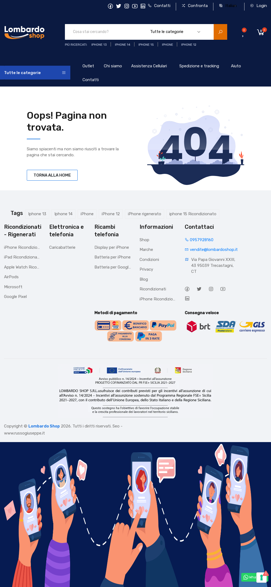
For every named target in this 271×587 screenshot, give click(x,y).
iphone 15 (146, 45)
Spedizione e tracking (199, 66)
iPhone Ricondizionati (22, 247)
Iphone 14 (63, 213)
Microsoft (13, 286)
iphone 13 (99, 45)
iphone (167, 45)
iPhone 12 (111, 213)
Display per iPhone (111, 247)
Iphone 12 (188, 45)
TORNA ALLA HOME (52, 175)
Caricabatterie (62, 247)
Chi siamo (113, 66)
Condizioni (149, 259)
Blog (144, 279)
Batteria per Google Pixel (112, 267)
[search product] (220, 32)
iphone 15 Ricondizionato (192, 213)
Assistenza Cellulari (149, 66)
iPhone (87, 213)
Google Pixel (15, 296)
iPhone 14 (122, 45)
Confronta (194, 5)
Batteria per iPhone (112, 257)
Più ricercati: (76, 45)
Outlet (88, 66)
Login (258, 5)
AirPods (11, 276)
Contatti (159, 5)
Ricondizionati (153, 289)
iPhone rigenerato (144, 213)
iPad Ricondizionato (22, 257)
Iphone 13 (37, 213)
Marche (146, 249)
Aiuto (236, 66)
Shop (144, 239)
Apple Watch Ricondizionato (22, 267)
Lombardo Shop (44, 426)
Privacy (146, 269)
